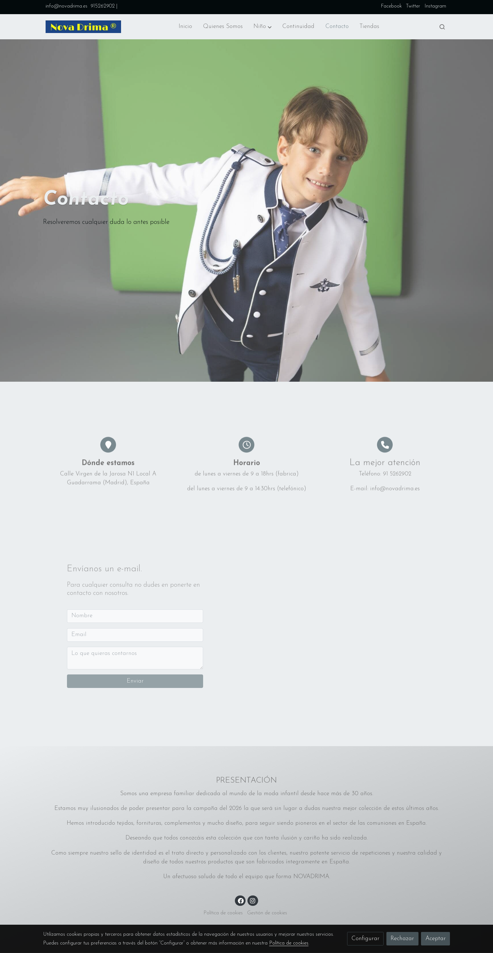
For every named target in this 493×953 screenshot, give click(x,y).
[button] (262, 27)
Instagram (435, 6)
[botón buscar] (442, 27)
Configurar (365, 939)
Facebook (391, 6)
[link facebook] (240, 901)
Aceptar (435, 939)
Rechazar (402, 939)
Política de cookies (223, 913)
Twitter (413, 6)
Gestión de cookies (267, 913)
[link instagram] (252, 901)
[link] (83, 26)
